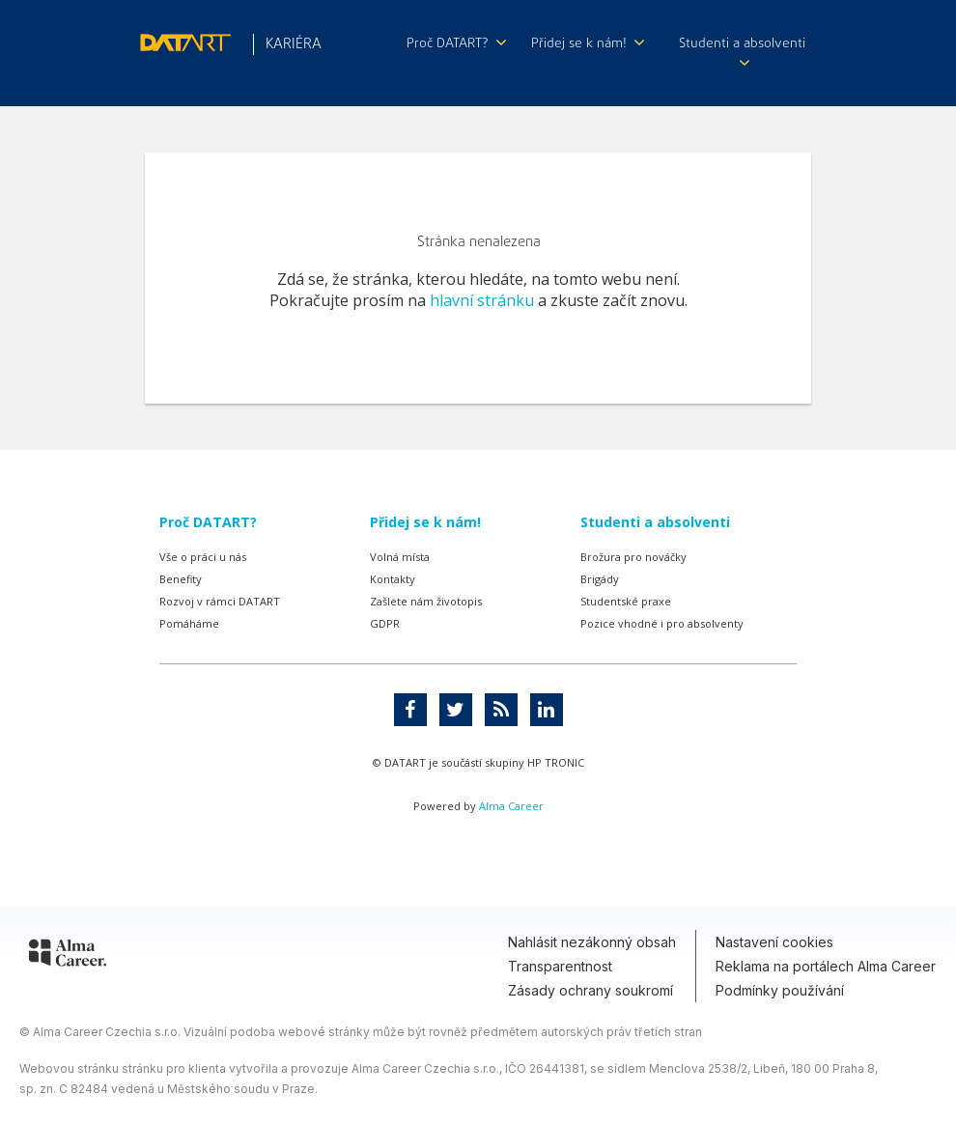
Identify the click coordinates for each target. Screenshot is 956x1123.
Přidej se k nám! (587, 44)
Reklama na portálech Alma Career (826, 966)
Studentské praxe (625, 601)
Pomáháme (189, 623)
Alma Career (511, 806)
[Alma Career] (67, 956)
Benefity (180, 579)
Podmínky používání (780, 990)
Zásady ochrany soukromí (590, 990)
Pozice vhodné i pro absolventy (662, 623)
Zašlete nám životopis (426, 601)
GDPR (385, 623)
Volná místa (400, 556)
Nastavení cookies (774, 942)
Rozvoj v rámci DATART (219, 601)
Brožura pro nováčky (633, 556)
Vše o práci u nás (202, 556)
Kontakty (392, 579)
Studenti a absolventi (742, 51)
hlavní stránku (482, 300)
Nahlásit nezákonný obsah (592, 942)
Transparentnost (560, 966)
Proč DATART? (456, 44)
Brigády (599, 579)
